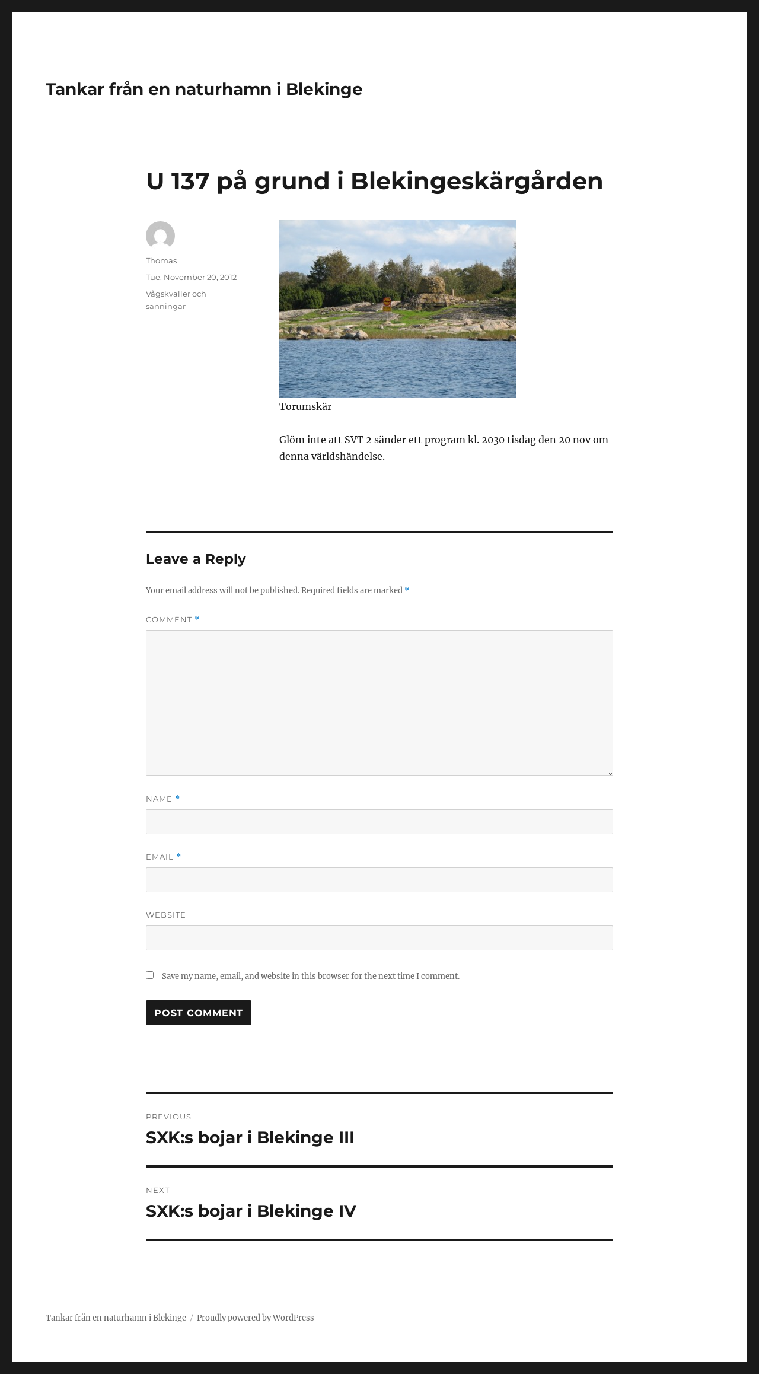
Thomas (161, 260)
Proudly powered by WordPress (255, 1318)
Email (163, 857)
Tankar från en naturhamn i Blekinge (204, 89)
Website (166, 915)
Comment (173, 620)
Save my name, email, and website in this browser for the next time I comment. (311, 976)
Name (163, 799)
